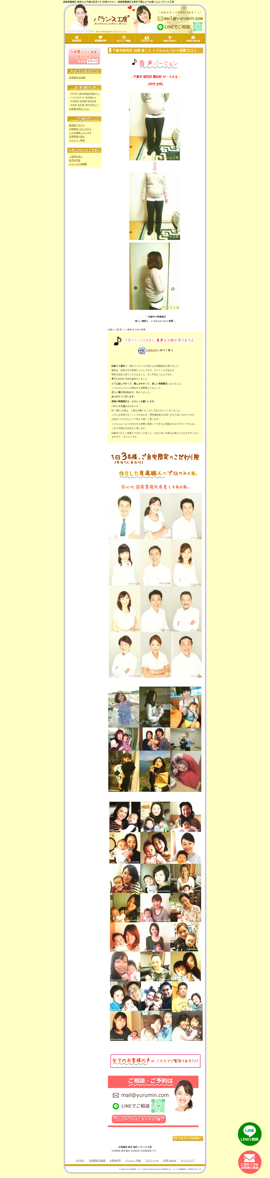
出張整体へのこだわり (80, 129)
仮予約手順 (74, 160)
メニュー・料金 (77, 140)
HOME (77, 39)
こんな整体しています (80, 132)
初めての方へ (181, 39)
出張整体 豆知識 (77, 77)
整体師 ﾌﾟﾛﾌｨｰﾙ (76, 125)
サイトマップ (187, 1160)
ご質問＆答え (76, 156)
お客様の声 (147, 350)
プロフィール (158, 39)
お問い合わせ (193, 39)
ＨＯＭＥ (80, 1160)
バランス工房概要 (78, 164)
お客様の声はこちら (79, 109)
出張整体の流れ (77, 136)
